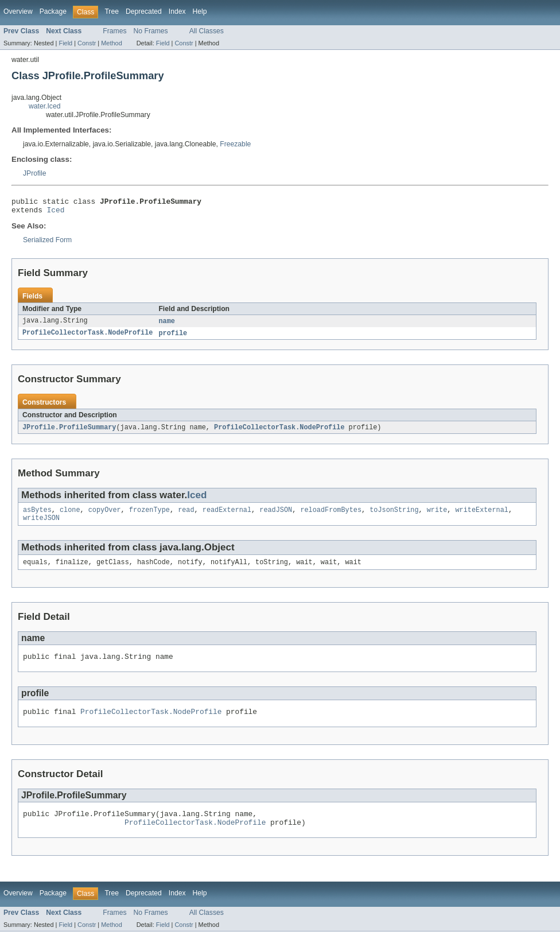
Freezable (235, 144)
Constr (86, 43)
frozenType (149, 516)
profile (172, 337)
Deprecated (144, 11)
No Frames (151, 31)
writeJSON (41, 525)
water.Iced (44, 106)
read (186, 516)
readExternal (227, 516)
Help (200, 11)
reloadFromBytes (330, 516)
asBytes (37, 516)
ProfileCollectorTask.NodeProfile (87, 337)
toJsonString (394, 516)
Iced (56, 213)
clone (70, 516)
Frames (114, 31)
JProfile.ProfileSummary (69, 432)
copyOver (104, 516)
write (437, 516)
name (166, 324)
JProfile (34, 173)
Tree (111, 11)
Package (53, 11)
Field (65, 43)
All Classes (206, 31)
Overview (18, 11)
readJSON (275, 516)
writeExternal (481, 516)
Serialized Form (47, 243)
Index (177, 11)
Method (111, 43)
